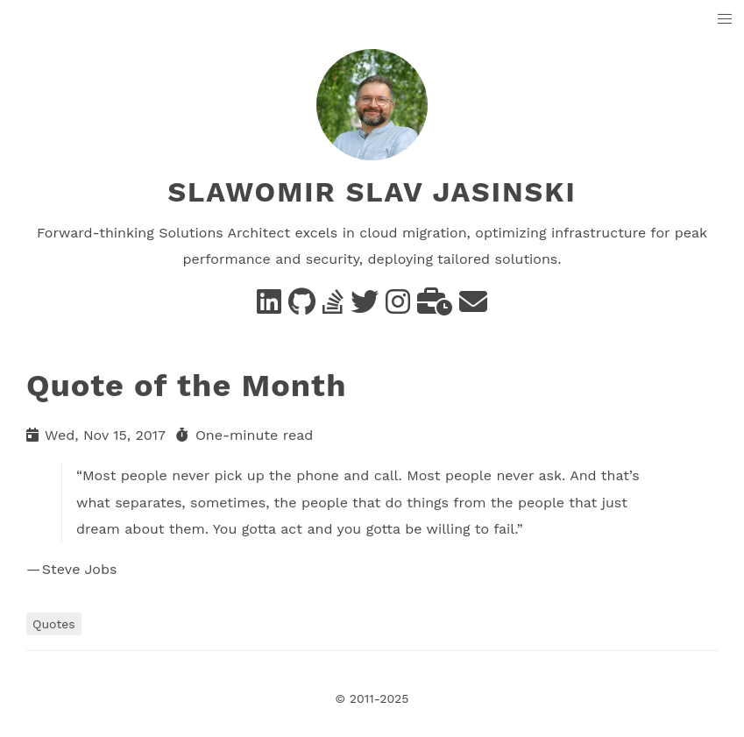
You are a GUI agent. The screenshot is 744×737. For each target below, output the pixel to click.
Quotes (53, 624)
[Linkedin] (269, 307)
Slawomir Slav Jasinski (371, 192)
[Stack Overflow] (333, 307)
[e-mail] (473, 307)
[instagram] (398, 307)
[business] (434, 307)
